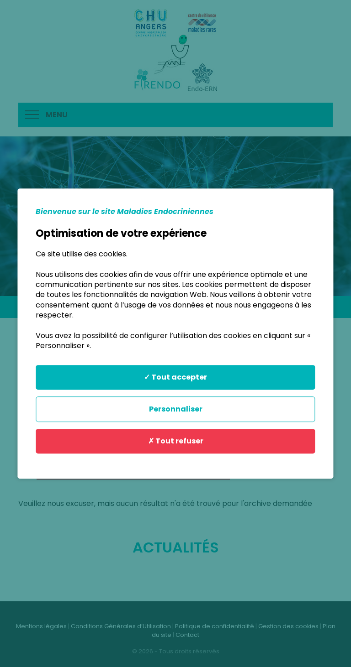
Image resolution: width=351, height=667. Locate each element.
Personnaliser (175, 409)
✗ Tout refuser (175, 441)
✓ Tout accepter (175, 377)
